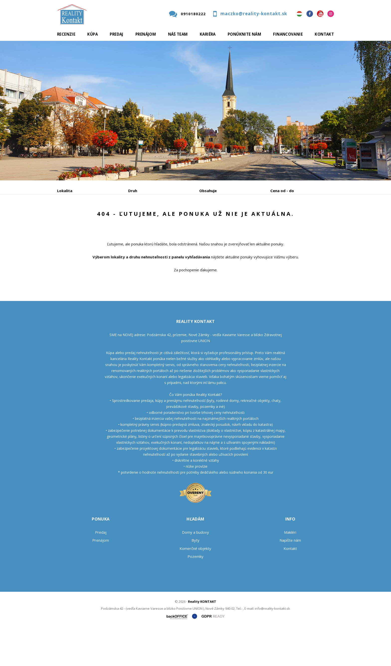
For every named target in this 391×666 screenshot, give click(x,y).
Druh (132, 190)
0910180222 (193, 13)
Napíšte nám (290, 578)
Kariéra (208, 34)
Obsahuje (208, 190)
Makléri (290, 570)
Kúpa (92, 34)
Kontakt (324, 34)
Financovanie (288, 34)
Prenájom (145, 34)
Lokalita (64, 190)
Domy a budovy (195, 570)
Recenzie (66, 34)
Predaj (116, 34)
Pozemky (195, 594)
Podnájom (161, 217)
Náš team (178, 34)
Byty (195, 578)
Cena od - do (282, 190)
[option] (195, 110)
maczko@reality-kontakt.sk (253, 13)
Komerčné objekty (195, 586)
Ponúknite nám (244, 34)
